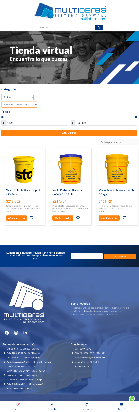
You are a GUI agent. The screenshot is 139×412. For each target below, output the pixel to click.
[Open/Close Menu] (121, 404)
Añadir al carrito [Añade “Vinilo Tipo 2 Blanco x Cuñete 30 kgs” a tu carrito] (109, 218)
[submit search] (99, 27)
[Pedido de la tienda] (118, 142)
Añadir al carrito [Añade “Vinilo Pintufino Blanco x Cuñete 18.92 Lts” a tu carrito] (63, 218)
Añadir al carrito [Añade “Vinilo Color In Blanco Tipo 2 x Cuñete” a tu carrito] (16, 218)
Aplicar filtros (69, 132)
